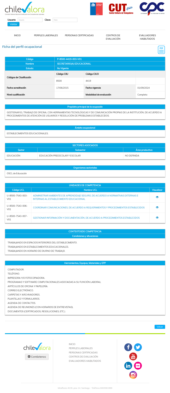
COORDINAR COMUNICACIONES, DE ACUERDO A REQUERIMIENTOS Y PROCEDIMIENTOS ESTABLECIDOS (89, 207)
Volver (160, 326)
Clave (47, 19)
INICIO (17, 35)
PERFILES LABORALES (46, 35)
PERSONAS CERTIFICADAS (79, 35)
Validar (13, 24)
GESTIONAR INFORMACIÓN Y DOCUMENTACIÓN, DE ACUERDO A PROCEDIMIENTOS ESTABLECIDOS (86, 217)
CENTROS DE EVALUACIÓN (113, 37)
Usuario (12, 19)
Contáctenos (37, 356)
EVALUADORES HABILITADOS (147, 37)
